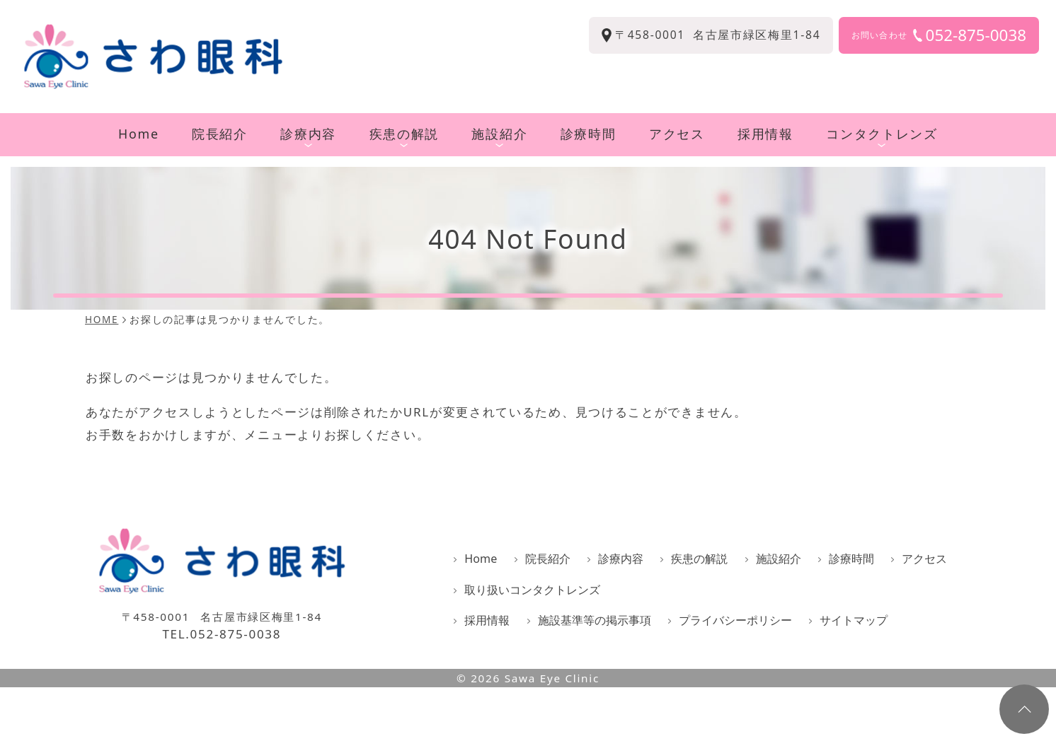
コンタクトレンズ (882, 136)
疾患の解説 (403, 136)
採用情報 (765, 133)
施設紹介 (499, 136)
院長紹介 (220, 133)
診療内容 (308, 136)
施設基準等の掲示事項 (594, 620)
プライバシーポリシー (735, 620)
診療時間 (588, 133)
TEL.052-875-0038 (221, 634)
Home (138, 133)
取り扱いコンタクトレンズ (532, 589)
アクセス (677, 133)
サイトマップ (854, 620)
